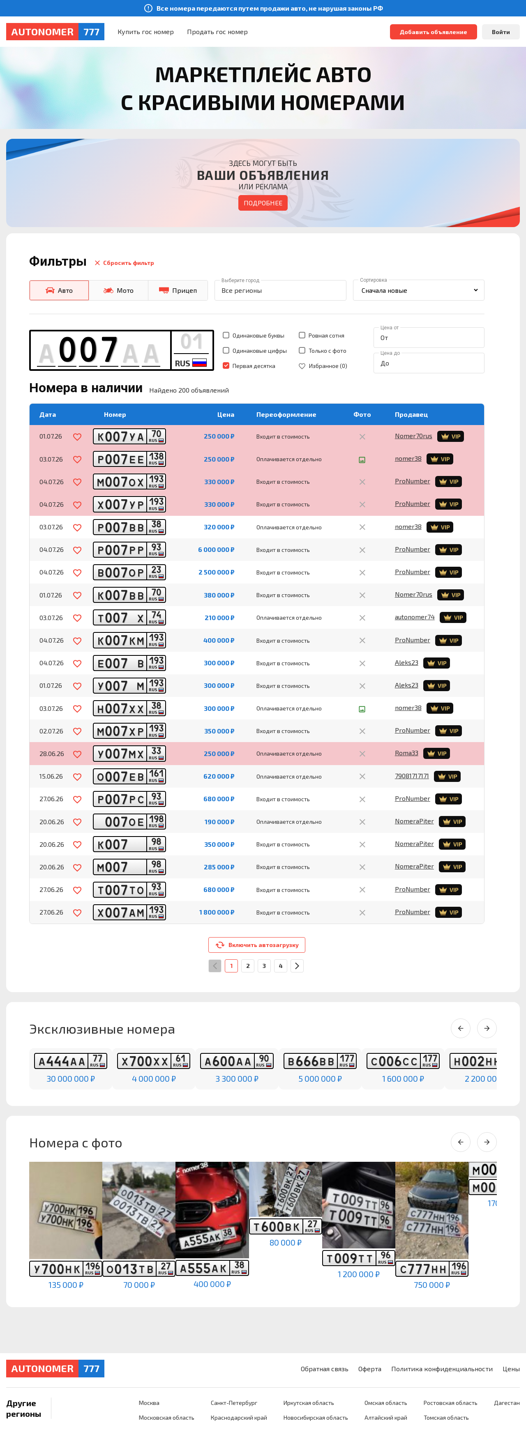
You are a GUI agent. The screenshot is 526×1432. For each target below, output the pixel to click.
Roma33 (406, 752)
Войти (501, 31)
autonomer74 (415, 617)
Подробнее (263, 203)
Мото (119, 290)
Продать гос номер (217, 31)
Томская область (446, 1417)
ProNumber (412, 481)
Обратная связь (324, 1368)
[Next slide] (487, 1028)
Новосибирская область (316, 1417)
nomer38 (408, 458)
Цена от (390, 328)
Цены (511, 1368)
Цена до (390, 353)
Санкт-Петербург (234, 1402)
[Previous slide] (461, 1028)
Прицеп (178, 290)
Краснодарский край (239, 1417)
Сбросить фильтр (123, 263)
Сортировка (373, 280)
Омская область (386, 1402)
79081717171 (412, 775)
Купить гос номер (146, 31)
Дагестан (507, 1402)
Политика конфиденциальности (442, 1368)
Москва (149, 1402)
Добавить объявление (433, 31)
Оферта (369, 1368)
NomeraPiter (414, 821)
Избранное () (323, 365)
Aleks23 (406, 662)
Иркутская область (309, 1402)
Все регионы (241, 290)
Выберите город (240, 280)
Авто (59, 290)
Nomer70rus (413, 435)
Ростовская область (451, 1402)
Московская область (166, 1417)
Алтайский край (386, 1417)
